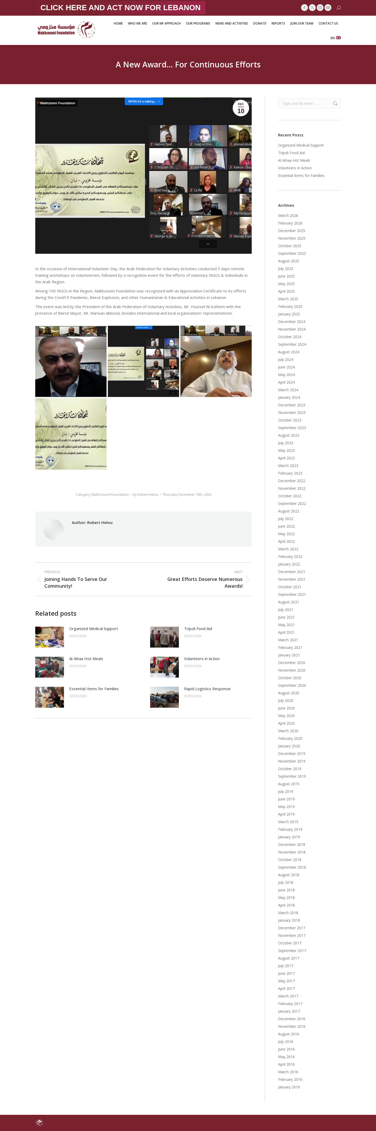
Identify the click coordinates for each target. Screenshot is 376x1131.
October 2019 (289, 768)
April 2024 (286, 382)
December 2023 (291, 404)
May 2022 (286, 533)
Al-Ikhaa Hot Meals (86, 658)
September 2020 (292, 685)
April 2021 (286, 632)
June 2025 (286, 276)
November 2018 (292, 852)
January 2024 (289, 397)
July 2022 (285, 518)
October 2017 (289, 942)
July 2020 (285, 700)
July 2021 (285, 609)
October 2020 (289, 677)
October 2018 (289, 859)
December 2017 (291, 927)
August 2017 (288, 958)
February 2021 (290, 647)
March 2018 (288, 912)
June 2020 (286, 708)
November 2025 (292, 238)
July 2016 (285, 1041)
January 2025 (289, 313)
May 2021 (286, 624)
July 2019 (285, 791)
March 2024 (288, 389)
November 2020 (292, 670)
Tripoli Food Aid (198, 628)
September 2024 (292, 344)
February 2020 (290, 738)
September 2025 (292, 253)
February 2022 (290, 556)
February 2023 (290, 473)
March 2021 (288, 639)
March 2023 (288, 465)
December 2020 (291, 662)
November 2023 (292, 412)
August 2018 (288, 874)
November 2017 (292, 935)
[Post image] (49, 637)
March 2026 (288, 215)
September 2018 (292, 867)
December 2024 (291, 321)
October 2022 (289, 495)
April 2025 (286, 291)
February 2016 (290, 1079)
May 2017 (286, 980)
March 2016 (288, 1071)
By (145, 494)
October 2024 (289, 336)
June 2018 (286, 889)
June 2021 (286, 617)
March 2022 (288, 548)
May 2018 (286, 897)
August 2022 (288, 511)
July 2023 (285, 442)
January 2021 (289, 655)
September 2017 (292, 950)
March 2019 (288, 821)
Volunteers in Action (202, 658)
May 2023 (286, 450)
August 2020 (288, 692)
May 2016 (286, 1056)
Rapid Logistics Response (207, 688)
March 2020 (288, 730)
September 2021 (292, 594)
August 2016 (288, 1033)
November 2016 (292, 1026)
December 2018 (291, 844)
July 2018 (285, 882)
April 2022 (286, 541)
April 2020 (286, 723)
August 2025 (288, 260)
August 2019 (288, 783)
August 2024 (288, 351)
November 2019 (292, 761)
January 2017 (289, 1011)
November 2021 (292, 579)
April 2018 (286, 905)
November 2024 (292, 329)
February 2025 (290, 306)
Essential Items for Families (94, 688)
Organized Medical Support (93, 628)
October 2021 (289, 586)
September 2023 (292, 427)
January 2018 (289, 920)
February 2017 (290, 1003)
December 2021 (291, 571)
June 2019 (286, 799)
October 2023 (289, 420)
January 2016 (289, 1086)
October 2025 (289, 245)
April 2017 (286, 988)
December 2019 (291, 753)
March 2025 (288, 298)
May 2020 (286, 715)
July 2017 (285, 965)
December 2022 (291, 480)
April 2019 (286, 814)
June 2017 (286, 973)
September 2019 (292, 776)
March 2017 (288, 996)
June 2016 (286, 1049)
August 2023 (288, 435)
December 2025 (291, 230)
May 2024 (286, 374)
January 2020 (289, 745)
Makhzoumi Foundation (57, 103)
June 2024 (286, 367)
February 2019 (290, 829)
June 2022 (286, 526)
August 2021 (288, 601)
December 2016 (291, 1018)
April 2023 (286, 457)
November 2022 (292, 488)
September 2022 (292, 503)
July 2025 (285, 268)
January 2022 (289, 564)
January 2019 (289, 836)
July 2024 (285, 359)
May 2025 (286, 283)
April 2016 (286, 1064)
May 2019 (286, 806)
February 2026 (290, 223)
